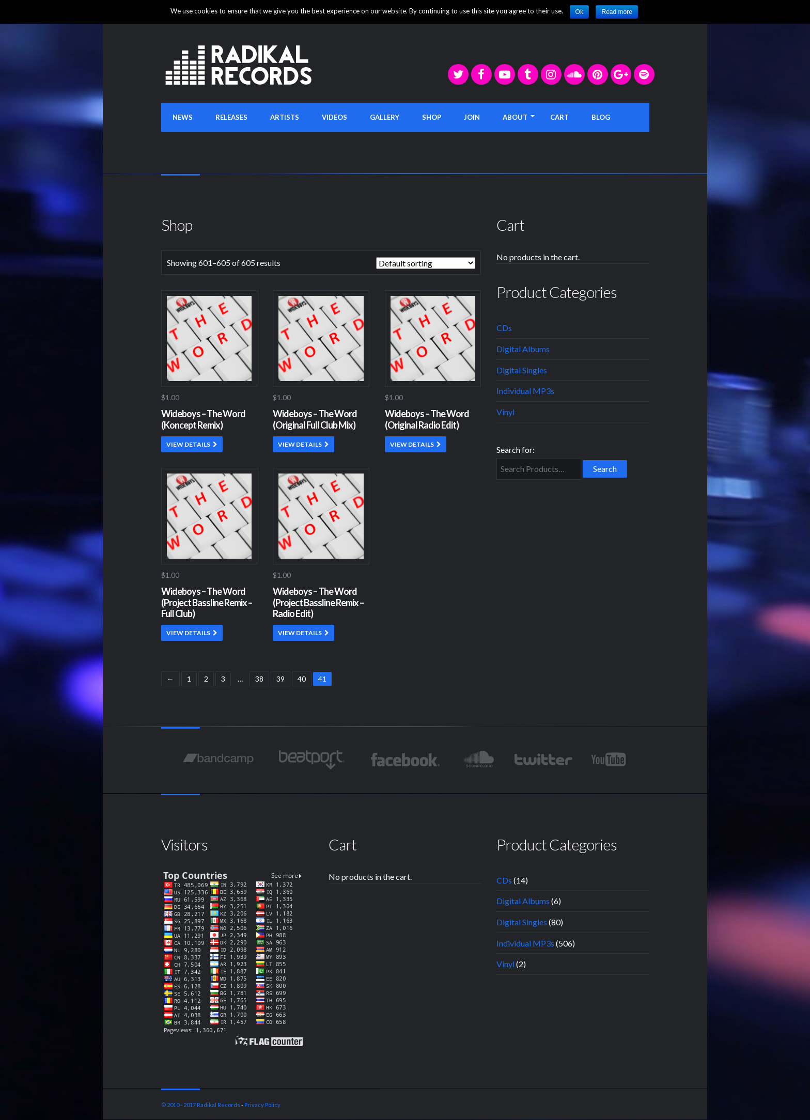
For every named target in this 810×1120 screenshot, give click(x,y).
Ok (579, 11)
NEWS (183, 117)
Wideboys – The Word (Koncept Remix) (203, 419)
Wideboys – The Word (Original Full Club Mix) (315, 419)
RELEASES (231, 117)
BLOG (600, 117)
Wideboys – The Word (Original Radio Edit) (427, 419)
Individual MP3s (525, 391)
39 (280, 678)
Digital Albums (523, 349)
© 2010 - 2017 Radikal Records (200, 1104)
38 (259, 678)
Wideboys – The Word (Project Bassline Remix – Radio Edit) (318, 602)
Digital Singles (521, 370)
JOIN (472, 117)
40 (302, 678)
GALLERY (384, 117)
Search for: (515, 449)
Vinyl (505, 412)
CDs (504, 328)
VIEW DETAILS (188, 444)
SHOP (431, 117)
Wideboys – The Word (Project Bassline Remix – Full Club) (206, 602)
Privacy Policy (262, 1104)
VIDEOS (334, 117)
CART (559, 117)
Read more (616, 11)
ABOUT (515, 117)
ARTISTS (284, 117)
